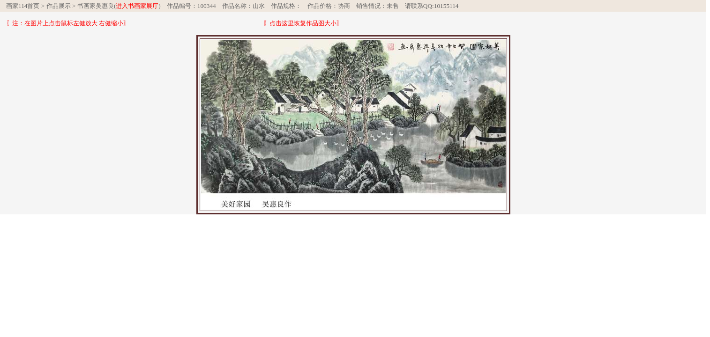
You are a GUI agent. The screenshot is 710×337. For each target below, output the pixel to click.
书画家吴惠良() (119, 5)
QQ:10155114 (441, 5)
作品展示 (58, 5)
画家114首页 (23, 5)
